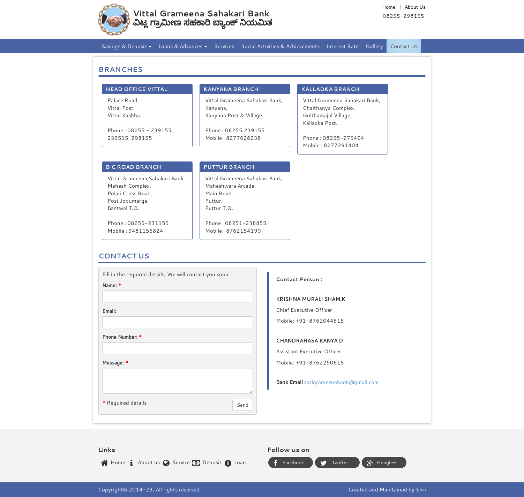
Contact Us (404, 46)
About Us (415, 6)
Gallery (374, 46)
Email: (109, 311)
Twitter (334, 463)
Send (242, 404)
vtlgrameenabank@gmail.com (343, 381)
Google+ (382, 463)
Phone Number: (122, 336)
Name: (111, 285)
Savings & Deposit (126, 46)
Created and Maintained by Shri (387, 489)
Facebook (289, 463)
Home (389, 6)
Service (175, 463)
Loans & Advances (182, 46)
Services (224, 46)
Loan (235, 463)
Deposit (206, 463)
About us (143, 463)
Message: (115, 362)
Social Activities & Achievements (280, 46)
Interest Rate (343, 46)
